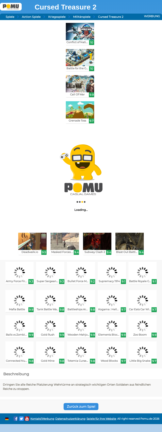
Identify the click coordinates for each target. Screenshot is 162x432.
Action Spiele (31, 17)
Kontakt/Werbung (42, 418)
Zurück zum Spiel (81, 407)
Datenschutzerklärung (70, 418)
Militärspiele (81, 17)
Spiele (10, 17)
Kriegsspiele (56, 17)
